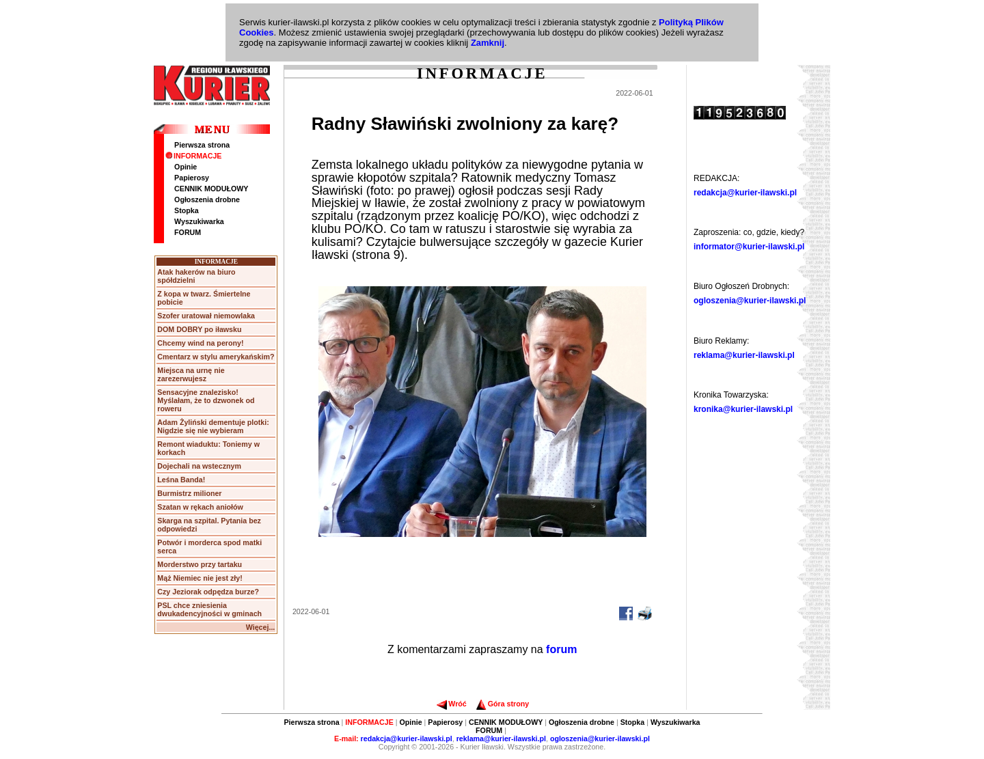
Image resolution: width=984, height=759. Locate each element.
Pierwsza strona (202, 145)
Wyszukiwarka (199, 221)
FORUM (187, 232)
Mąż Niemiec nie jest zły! (199, 578)
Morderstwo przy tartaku (199, 564)
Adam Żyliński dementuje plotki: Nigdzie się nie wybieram (213, 426)
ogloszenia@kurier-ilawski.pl (750, 300)
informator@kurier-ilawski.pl (749, 246)
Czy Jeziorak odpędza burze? (208, 592)
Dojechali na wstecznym (199, 466)
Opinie (185, 167)
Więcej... (260, 627)
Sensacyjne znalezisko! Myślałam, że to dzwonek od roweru (205, 400)
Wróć (451, 704)
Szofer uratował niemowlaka (206, 316)
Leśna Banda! (181, 479)
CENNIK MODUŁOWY (211, 188)
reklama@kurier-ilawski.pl (744, 355)
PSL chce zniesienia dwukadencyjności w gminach (209, 609)
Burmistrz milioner (189, 493)
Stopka (186, 210)
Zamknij (487, 43)
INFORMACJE (193, 156)
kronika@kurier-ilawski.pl (743, 409)
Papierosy (191, 178)
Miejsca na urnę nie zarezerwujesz (190, 374)
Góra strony (502, 704)
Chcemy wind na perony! (200, 343)
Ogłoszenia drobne (207, 199)
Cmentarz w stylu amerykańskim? (215, 357)
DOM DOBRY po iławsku (199, 329)
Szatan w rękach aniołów (200, 507)
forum (561, 649)
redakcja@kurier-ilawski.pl (745, 192)
